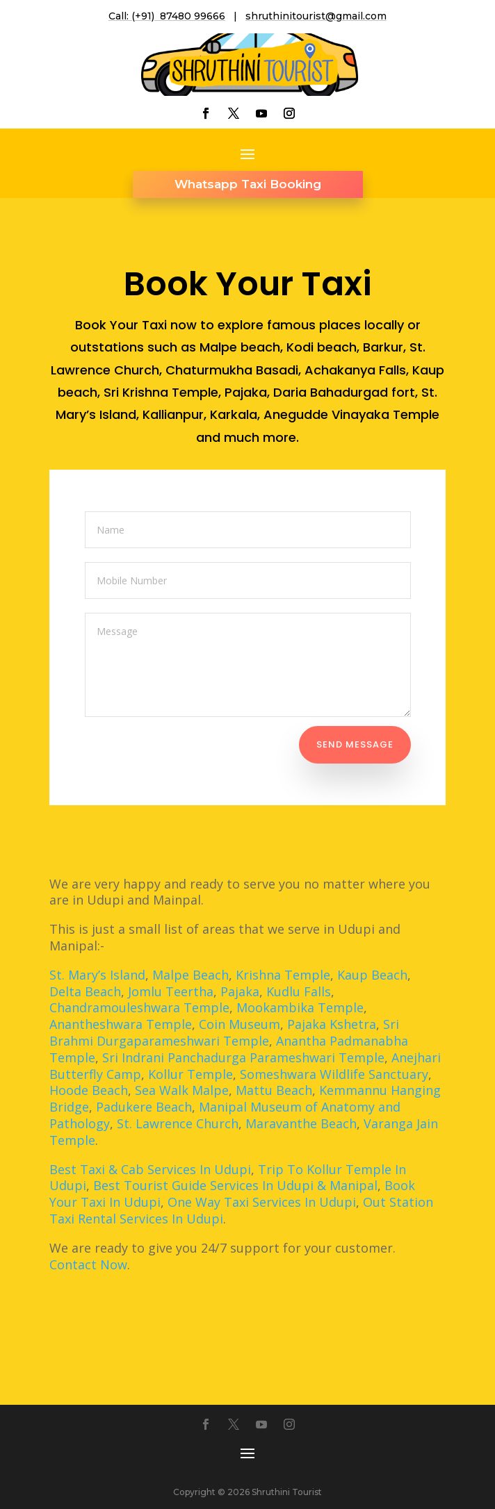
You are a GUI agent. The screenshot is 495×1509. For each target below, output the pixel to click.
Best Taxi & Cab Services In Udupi (150, 1169)
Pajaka (239, 991)
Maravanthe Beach (301, 1123)
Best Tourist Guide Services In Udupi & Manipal (235, 1185)
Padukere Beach (144, 1106)
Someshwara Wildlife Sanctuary (334, 1074)
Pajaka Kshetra (331, 1024)
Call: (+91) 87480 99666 (166, 16)
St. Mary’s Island (97, 974)
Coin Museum (239, 1024)
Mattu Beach (274, 1090)
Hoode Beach (88, 1090)
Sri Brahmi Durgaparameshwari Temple (224, 1032)
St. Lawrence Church (177, 1123)
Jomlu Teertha (170, 991)
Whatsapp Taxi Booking (248, 184)
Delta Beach (85, 991)
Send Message (354, 744)
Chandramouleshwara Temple (139, 1007)
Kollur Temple (190, 1074)
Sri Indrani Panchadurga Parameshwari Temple (243, 1057)
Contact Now (88, 1264)
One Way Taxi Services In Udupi (262, 1202)
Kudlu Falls (298, 991)
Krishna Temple (283, 974)
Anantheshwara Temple (120, 1024)
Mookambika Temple (300, 1007)
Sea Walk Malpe (182, 1090)
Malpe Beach (190, 974)
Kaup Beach (372, 974)
